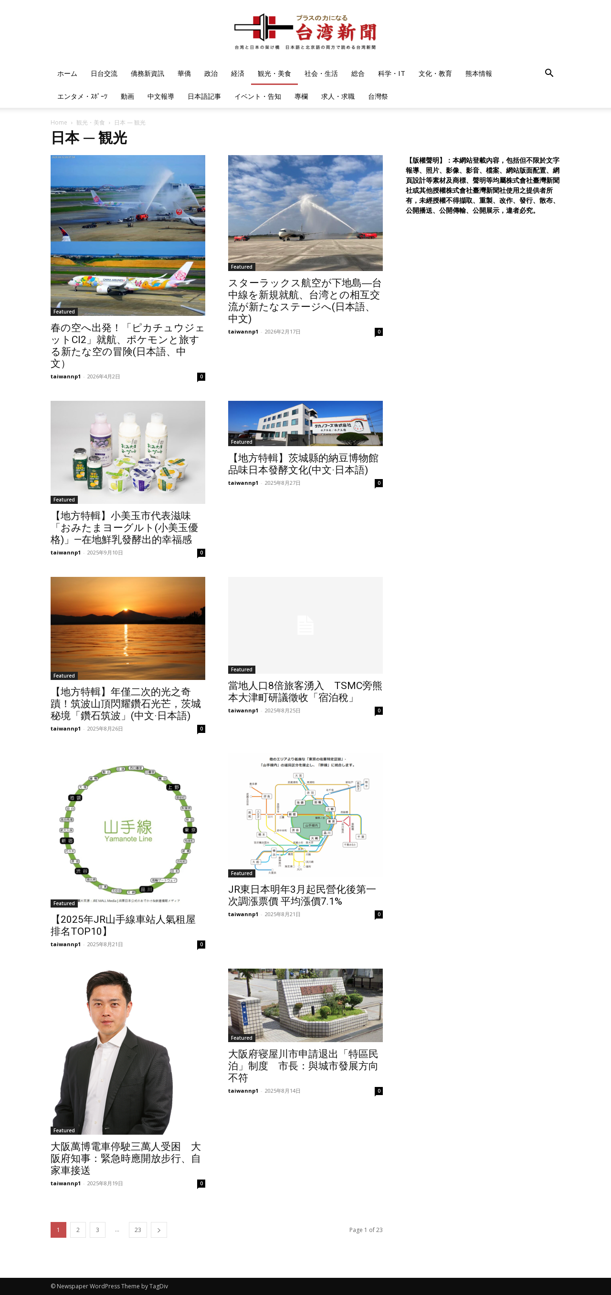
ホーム (67, 73)
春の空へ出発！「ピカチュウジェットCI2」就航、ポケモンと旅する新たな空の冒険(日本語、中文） (128, 345)
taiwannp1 (66, 376)
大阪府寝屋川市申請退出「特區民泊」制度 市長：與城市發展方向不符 (303, 1066)
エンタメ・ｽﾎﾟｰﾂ (82, 96)
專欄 (301, 96)
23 (138, 1230)
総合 (358, 73)
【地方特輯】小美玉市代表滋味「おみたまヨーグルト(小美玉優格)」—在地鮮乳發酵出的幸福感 (124, 527)
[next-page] (159, 1230)
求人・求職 (338, 96)
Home (59, 122)
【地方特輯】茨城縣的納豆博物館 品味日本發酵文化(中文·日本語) (303, 464)
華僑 (184, 73)
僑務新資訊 (147, 73)
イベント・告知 (257, 96)
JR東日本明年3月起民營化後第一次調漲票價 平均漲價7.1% (302, 895)
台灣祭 (378, 96)
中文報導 (160, 96)
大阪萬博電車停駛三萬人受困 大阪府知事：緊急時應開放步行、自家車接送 (126, 1158)
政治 (211, 73)
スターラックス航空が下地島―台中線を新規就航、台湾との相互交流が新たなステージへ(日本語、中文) (305, 300)
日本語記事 (204, 96)
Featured (64, 311)
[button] (548, 74)
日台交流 (104, 73)
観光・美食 (274, 73)
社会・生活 (321, 73)
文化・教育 (435, 73)
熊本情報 (478, 73)
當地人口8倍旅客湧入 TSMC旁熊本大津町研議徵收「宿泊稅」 (305, 691)
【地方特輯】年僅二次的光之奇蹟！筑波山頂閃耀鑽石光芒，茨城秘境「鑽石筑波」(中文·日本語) (126, 703)
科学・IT (391, 73)
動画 (127, 96)
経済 (237, 73)
